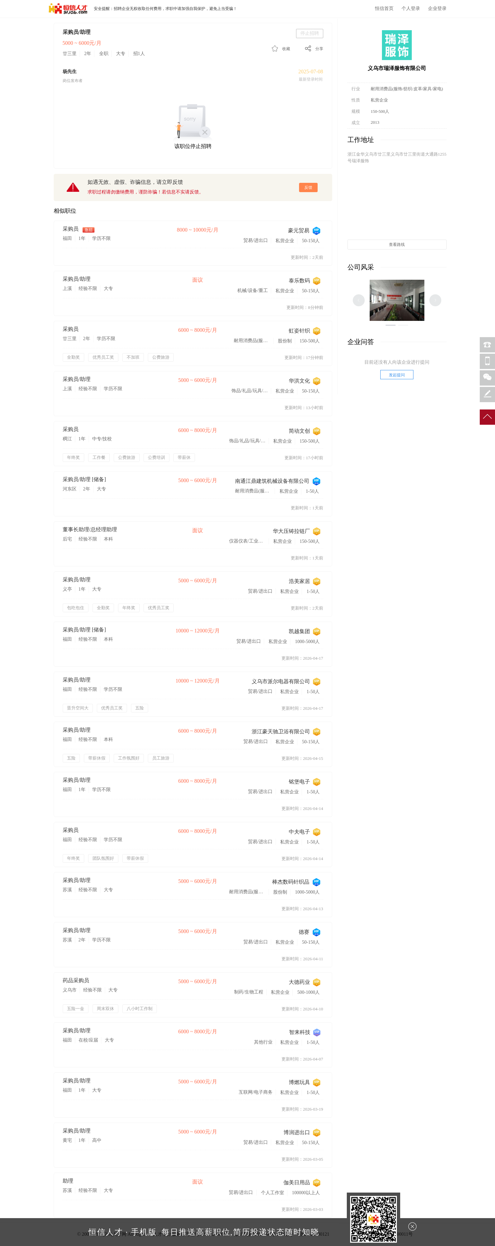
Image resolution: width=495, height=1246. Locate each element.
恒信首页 (384, 8)
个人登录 (411, 8)
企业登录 (437, 8)
